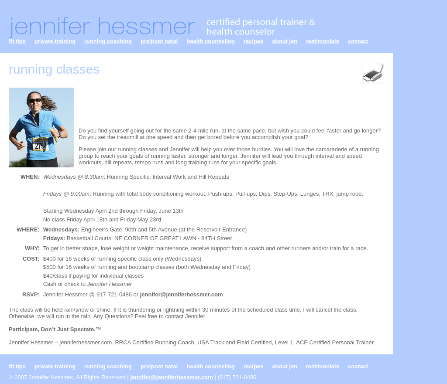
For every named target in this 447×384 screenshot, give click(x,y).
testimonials (322, 41)
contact (358, 41)
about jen (284, 41)
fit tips (17, 41)
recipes (254, 41)
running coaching (108, 41)
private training (55, 41)
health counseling (210, 41)
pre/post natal (159, 41)
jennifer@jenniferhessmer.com (181, 294)
